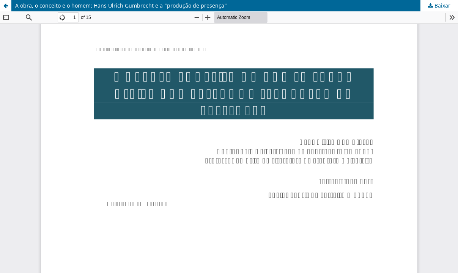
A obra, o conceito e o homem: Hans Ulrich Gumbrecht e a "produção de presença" (121, 5)
